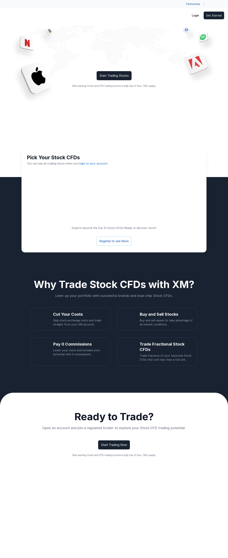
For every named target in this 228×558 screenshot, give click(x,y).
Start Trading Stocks (114, 75)
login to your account (93, 163)
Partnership (193, 4)
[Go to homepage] (9, 15)
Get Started (214, 15)
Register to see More (114, 241)
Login (195, 15)
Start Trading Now (114, 445)
